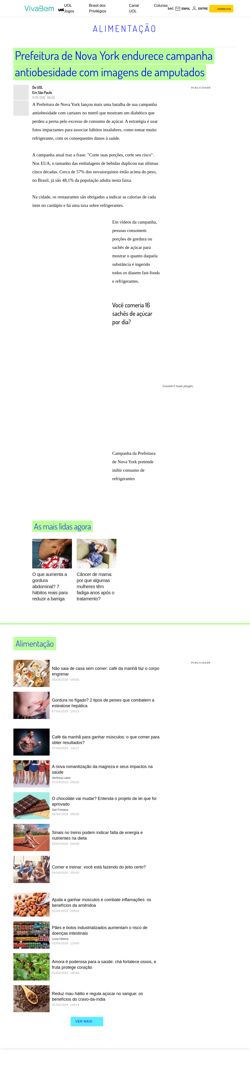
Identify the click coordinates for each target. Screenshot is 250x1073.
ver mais (87, 1021)
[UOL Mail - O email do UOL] (182, 9)
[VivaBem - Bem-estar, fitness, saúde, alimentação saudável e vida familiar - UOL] (40, 8)
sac (171, 8)
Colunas (161, 6)
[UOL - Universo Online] (61, 9)
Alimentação (125, 28)
